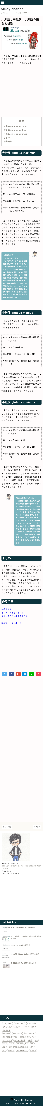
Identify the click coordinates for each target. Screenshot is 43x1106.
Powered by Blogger (21, 1100)
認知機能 (12, 1047)
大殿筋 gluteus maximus (16, 126)
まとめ (7, 138)
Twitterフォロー (7, 871)
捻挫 (26, 1047)
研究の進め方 (7, 1040)
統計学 (4, 1047)
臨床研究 (33, 1050)
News (10, 1023)
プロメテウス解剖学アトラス (14, 616)
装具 (32, 1043)
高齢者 (30, 1040)
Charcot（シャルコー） (10, 863)
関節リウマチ (17, 1033)
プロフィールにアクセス (10, 873)
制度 (26, 1043)
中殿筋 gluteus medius (15, 130)
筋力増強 (14, 1037)
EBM (4, 1023)
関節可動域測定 (30, 1033)
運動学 (33, 1027)
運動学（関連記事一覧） (12, 623)
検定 (21, 1037)
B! (25, 674)
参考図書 (8, 141)
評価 (4, 1050)
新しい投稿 (7, 827)
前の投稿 (37, 827)
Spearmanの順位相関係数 (20, 945)
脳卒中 (32, 1047)
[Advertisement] (21, 91)
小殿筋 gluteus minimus (15, 134)
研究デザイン (30, 1037)
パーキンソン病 (23, 1027)
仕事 (36, 1040)
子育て (4, 1043)
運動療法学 (6, 1030)
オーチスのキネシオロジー (13, 613)
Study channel (12, 9)
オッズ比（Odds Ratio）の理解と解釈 (25, 954)
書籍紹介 (19, 1043)
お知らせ (5, 1027)
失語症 (11, 1043)
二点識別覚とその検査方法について (23, 963)
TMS (23, 1023)
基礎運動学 (6, 609)
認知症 (20, 1047)
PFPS (17, 1023)
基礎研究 (5, 1037)
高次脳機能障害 (19, 1040)
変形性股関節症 (22, 1050)
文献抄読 (11, 1050)
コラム (13, 1027)
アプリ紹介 (31, 1023)
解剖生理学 (6, 1033)
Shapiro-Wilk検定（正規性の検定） (24, 927)
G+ (18, 674)
